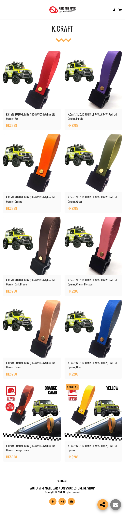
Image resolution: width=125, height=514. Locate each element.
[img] (32, 80)
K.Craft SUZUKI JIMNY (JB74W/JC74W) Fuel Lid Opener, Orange (30, 199)
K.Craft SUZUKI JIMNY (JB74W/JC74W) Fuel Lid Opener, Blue (92, 365)
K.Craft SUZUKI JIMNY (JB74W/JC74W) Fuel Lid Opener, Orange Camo (30, 448)
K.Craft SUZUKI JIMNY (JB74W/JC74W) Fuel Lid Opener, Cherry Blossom (92, 282)
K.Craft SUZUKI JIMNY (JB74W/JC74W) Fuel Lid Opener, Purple (92, 116)
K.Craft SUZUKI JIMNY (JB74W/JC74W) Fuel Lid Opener (92, 448)
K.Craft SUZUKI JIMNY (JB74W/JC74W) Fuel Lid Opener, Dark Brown (30, 282)
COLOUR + (72, 387)
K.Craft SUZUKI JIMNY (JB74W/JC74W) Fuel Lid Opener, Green (92, 199)
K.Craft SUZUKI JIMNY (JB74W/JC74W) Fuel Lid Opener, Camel (30, 365)
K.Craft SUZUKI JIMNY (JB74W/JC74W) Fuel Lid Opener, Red (30, 116)
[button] (4, 9)
